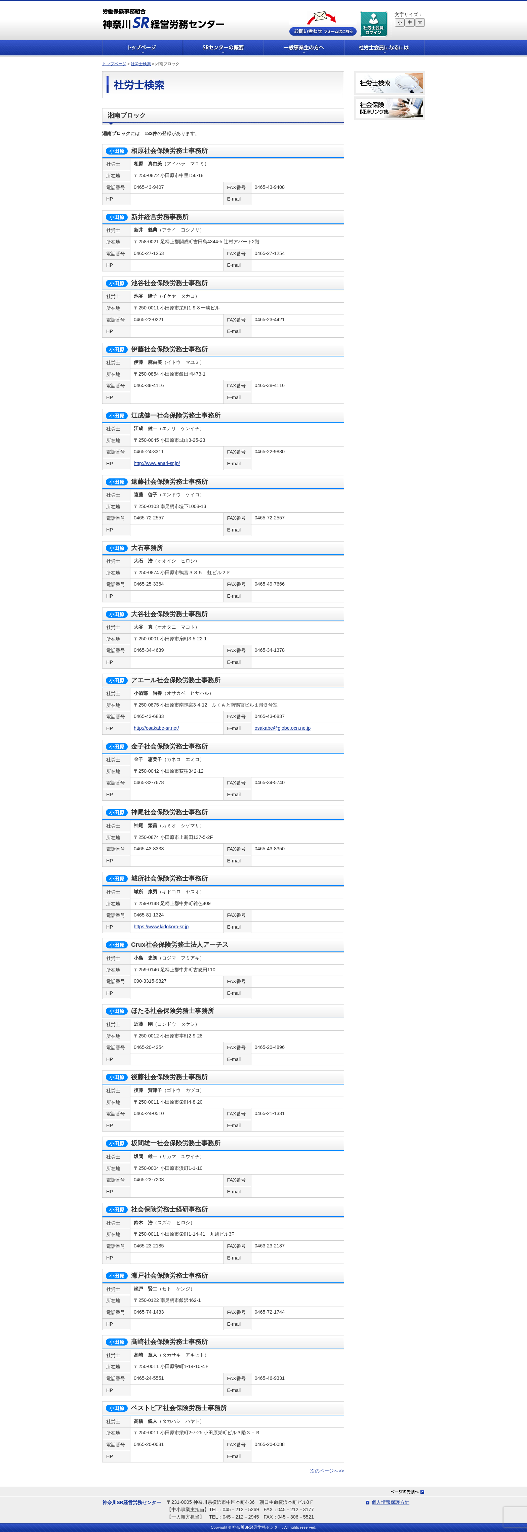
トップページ (142, 47)
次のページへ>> (327, 1471)
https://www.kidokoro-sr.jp (161, 926)
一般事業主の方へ (304, 47)
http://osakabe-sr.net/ (156, 728)
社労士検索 (141, 64)
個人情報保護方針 (390, 1502)
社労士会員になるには (384, 47)
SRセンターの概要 (223, 47)
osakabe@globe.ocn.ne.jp (283, 728)
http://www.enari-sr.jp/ (157, 463)
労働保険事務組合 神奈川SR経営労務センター (163, 19)
